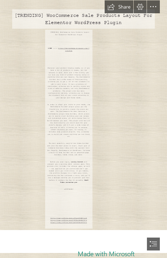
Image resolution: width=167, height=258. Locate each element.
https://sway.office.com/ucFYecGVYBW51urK (69, 218)
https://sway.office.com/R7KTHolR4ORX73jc (69, 220)
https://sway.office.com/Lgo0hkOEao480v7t (69, 222)
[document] (83, 129)
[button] (119, 6)
